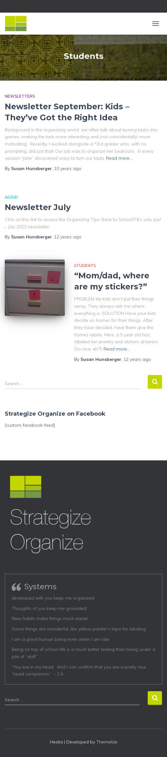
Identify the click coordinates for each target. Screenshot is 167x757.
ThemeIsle (106, 742)
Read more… (119, 158)
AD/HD (11, 197)
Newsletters (20, 96)
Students (85, 265)
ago (67, 168)
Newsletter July (38, 207)
